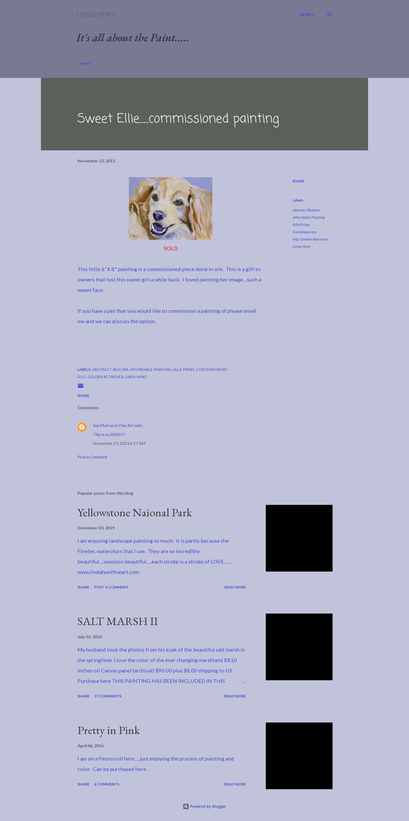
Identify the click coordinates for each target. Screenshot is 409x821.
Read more (235, 587)
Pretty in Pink (108, 729)
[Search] (307, 14)
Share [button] (298, 181)
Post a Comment (92, 456)
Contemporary (304, 232)
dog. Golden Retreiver (310, 239)
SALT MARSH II (117, 621)
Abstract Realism (306, 210)
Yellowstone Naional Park (134, 512)
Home (85, 63)
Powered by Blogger (204, 806)
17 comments (107, 696)
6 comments (106, 784)
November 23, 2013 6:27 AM (119, 443)
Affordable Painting (308, 217)
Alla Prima (300, 224)
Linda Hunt (96, 14)
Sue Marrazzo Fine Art (113, 425)
